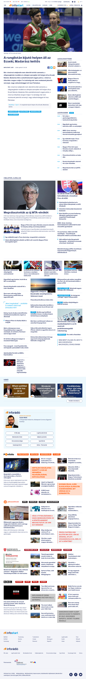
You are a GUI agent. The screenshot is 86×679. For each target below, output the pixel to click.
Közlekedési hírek (27, 653)
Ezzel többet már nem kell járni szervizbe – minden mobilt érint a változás (51, 273)
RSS (20, 675)
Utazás (42, 502)
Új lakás (57, 454)
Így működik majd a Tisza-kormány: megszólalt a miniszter (25, 237)
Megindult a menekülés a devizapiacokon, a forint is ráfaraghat (13, 476)
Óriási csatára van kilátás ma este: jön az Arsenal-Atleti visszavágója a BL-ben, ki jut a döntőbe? (70, 537)
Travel (35, 582)
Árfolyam (34, 454)
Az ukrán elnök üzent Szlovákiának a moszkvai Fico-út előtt (67, 196)
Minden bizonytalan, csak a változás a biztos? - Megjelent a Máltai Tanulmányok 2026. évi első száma (16, 571)
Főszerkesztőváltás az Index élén (42, 300)
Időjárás (78, 641)
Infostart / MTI (9, 67)
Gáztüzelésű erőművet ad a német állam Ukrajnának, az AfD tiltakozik (70, 204)
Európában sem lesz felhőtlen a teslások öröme (70, 272)
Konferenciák (46, 454)
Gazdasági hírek (72, 653)
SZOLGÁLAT (44, 550)
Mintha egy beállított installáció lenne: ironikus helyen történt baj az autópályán (42, 314)
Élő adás (17, 433)
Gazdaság (6, 641)
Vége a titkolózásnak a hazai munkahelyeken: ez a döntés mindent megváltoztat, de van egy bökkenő (43, 520)
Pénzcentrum (23, 454)
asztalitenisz (24, 111)
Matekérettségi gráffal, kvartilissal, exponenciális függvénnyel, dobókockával (69, 250)
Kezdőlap (11, 105)
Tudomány (21, 637)
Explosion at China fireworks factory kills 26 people (43, 598)
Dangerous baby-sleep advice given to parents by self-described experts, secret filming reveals (69, 616)
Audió (63, 639)
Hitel (25, 502)
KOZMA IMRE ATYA (31, 550)
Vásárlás (33, 502)
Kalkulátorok (53, 502)
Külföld (5, 639)
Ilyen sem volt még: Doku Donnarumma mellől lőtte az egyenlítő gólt (13, 295)
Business (19, 582)
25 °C (80, 1)
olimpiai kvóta (13, 111)
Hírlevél (78, 639)
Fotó (77, 637)
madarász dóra (35, 111)
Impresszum (36, 673)
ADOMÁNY (67, 550)
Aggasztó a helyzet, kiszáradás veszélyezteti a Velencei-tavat (41, 294)
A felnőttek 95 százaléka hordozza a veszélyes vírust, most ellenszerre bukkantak (32, 273)
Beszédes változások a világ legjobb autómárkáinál (11, 272)
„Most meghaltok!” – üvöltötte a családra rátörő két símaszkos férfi (16, 306)
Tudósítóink (36, 637)
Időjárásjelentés (39, 653)
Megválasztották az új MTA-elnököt (26, 212)
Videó (63, 641)
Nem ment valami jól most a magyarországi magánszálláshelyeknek (70, 342)
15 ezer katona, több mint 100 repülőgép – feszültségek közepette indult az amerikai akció (69, 233)
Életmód (35, 641)
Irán (51, 5)
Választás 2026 (37, 5)
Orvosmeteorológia (51, 653)
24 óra (29, 5)
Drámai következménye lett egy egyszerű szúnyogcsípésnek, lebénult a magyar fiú (42, 339)
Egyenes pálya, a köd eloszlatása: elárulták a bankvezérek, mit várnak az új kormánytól (69, 489)
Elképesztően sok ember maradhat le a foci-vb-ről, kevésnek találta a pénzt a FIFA (69, 281)
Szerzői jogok (14, 675)
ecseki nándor (13, 114)
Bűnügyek (49, 639)
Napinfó (49, 641)
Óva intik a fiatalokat (74, 334)
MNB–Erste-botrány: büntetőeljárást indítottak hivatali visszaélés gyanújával (69, 225)
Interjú (34, 639)
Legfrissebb (65, 637)
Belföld (5, 637)
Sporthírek (62, 653)
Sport (17, 105)
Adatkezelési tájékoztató (48, 673)
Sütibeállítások (26, 675)
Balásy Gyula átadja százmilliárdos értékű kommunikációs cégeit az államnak (15, 315)
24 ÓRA (71, 113)
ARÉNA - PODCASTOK (75, 5)
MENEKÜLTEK (56, 550)
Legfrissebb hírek (15, 653)
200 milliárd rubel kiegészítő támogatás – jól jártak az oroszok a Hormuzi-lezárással (70, 241)
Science (43, 582)
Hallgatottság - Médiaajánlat (24, 673)
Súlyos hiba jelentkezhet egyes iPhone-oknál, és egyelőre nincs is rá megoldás (43, 330)
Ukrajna (45, 5)
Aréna (80, 653)
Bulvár (48, 637)
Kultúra (20, 639)
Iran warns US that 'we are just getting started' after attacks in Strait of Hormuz (14, 603)
